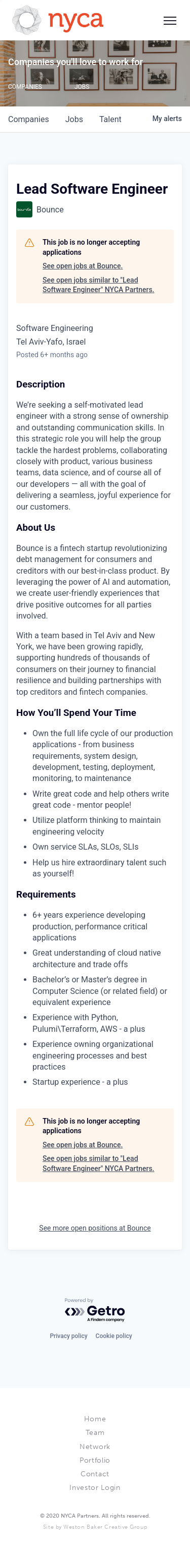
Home (95, 1419)
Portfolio (95, 1460)
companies (28, 119)
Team (95, 1432)
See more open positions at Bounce (94, 1228)
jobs (74, 119)
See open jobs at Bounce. (83, 266)
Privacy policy (68, 1336)
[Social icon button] (170, 20)
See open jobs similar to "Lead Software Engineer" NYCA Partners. (98, 285)
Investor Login (95, 1487)
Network (95, 1446)
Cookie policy (114, 1336)
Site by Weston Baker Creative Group (95, 1527)
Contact (95, 1474)
